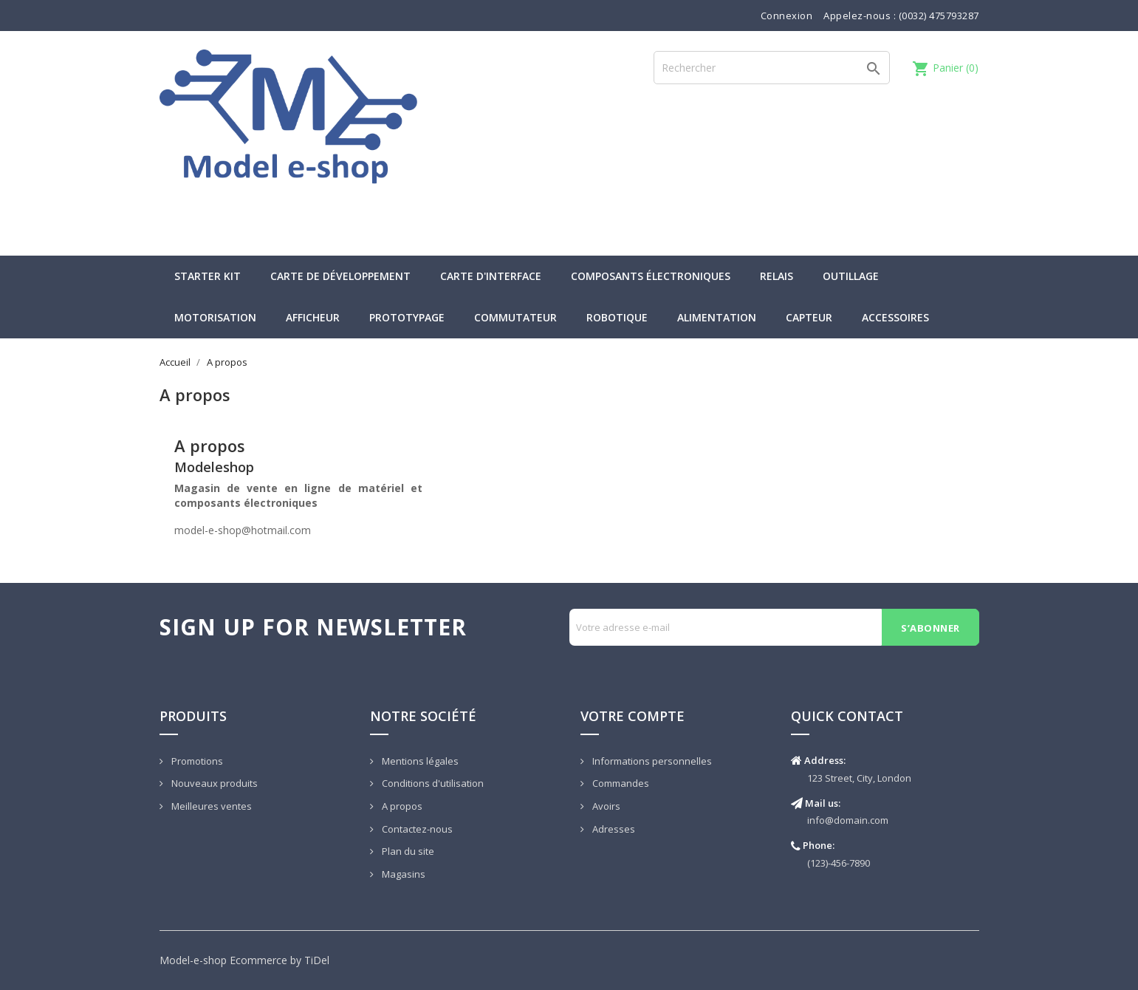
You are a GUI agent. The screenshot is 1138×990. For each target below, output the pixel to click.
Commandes (619, 783)
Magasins (402, 874)
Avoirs (605, 806)
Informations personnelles (651, 761)
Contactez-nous (416, 829)
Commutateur (515, 317)
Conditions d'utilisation (432, 783)
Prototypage (407, 317)
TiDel (316, 960)
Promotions (196, 761)
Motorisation (215, 317)
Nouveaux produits (213, 783)
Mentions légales (419, 761)
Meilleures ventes (210, 806)
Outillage (851, 276)
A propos (401, 806)
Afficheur (313, 317)
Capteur (809, 317)
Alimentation (716, 317)
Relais (776, 276)
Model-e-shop (193, 960)
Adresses (612, 829)
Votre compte (632, 716)
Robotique (617, 317)
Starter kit (207, 276)
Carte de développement (340, 276)
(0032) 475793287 (939, 15)
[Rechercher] (772, 67)
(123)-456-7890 (838, 863)
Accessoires (895, 317)
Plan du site (407, 851)
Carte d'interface (490, 276)
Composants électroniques (650, 276)
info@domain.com (847, 820)
